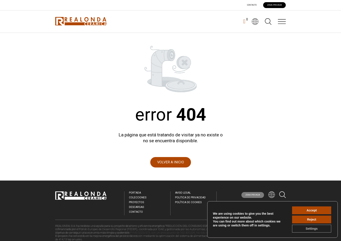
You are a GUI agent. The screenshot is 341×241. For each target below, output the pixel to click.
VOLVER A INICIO (170, 162)
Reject (311, 219)
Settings (312, 228)
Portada (135, 192)
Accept (312, 210)
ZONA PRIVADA (274, 5)
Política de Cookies (188, 202)
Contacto (252, 5)
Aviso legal (183, 192)
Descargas (136, 207)
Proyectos (136, 202)
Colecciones (137, 197)
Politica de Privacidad (190, 197)
